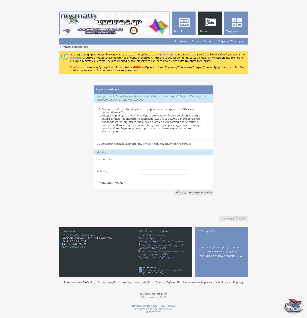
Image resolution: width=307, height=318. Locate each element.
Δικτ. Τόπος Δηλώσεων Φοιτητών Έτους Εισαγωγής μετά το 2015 (163, 253)
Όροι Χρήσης (222, 282)
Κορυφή (238, 282)
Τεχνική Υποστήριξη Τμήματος (156, 257)
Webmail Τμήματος (150, 238)
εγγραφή (148, 143)
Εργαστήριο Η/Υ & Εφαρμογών (79, 235)
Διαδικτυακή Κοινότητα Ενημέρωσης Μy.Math (125, 282)
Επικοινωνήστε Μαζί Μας (79, 282)
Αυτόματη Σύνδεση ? (111, 182)
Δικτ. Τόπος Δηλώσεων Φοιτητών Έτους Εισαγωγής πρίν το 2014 (163, 246)
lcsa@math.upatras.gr (74, 246)
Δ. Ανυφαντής (228, 255)
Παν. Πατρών (167, 305)
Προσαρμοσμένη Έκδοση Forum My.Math (162, 270)
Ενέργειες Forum (202, 41)
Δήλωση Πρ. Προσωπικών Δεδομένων (189, 282)
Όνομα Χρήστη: (106, 159)
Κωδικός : (103, 171)
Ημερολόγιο (181, 41)
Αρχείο (160, 282)
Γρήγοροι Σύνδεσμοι (230, 41)
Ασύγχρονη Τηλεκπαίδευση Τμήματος (161, 241)
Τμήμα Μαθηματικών (151, 235)
